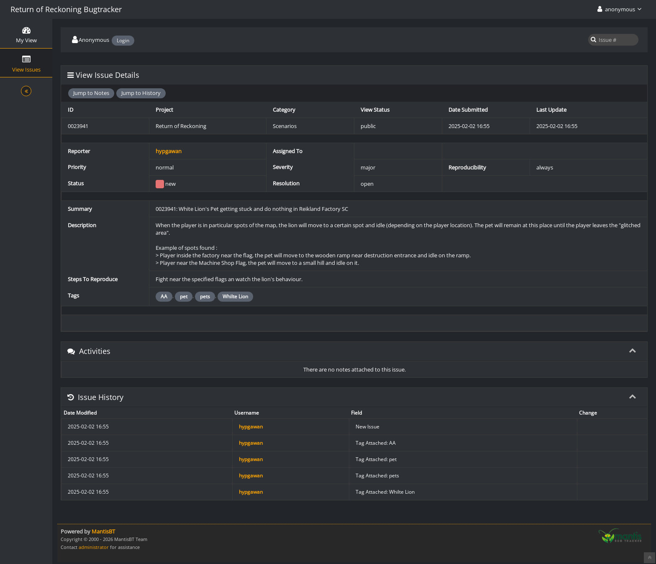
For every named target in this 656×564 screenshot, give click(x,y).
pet (183, 296)
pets (205, 296)
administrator (94, 547)
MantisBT (103, 531)
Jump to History (141, 93)
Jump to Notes (91, 93)
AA (164, 296)
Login (123, 40)
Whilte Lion (235, 296)
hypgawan (169, 151)
